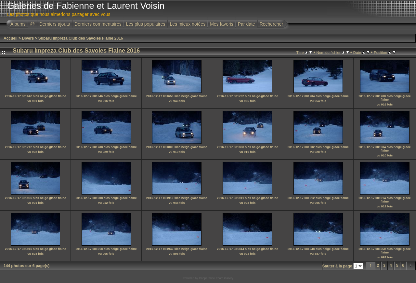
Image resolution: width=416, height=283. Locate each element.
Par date (246, 24)
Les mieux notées (187, 24)
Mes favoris (221, 24)
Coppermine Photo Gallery (216, 278)
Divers (28, 38)
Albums (18, 24)
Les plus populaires (145, 24)
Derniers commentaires (98, 24)
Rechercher (271, 24)
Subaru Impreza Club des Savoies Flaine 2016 (80, 38)
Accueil (11, 38)
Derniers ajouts (54, 24)
